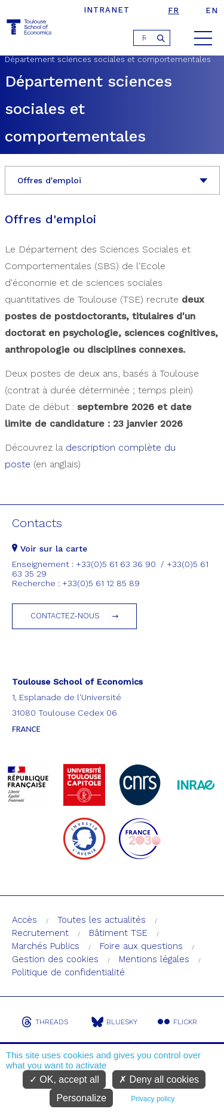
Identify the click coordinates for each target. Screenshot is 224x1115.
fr (173, 10)
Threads (45, 1022)
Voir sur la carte (49, 548)
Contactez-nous (65, 615)
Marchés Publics (45, 946)
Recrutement (40, 933)
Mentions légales (154, 959)
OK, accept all (64, 1079)
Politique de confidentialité (68, 972)
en (211, 10)
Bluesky (114, 1022)
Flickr (177, 1022)
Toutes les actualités (101, 919)
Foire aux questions (141, 946)
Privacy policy (152, 1099)
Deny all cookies (159, 1079)
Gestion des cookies (55, 959)
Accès (24, 919)
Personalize (81, 1098)
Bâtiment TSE (118, 933)
